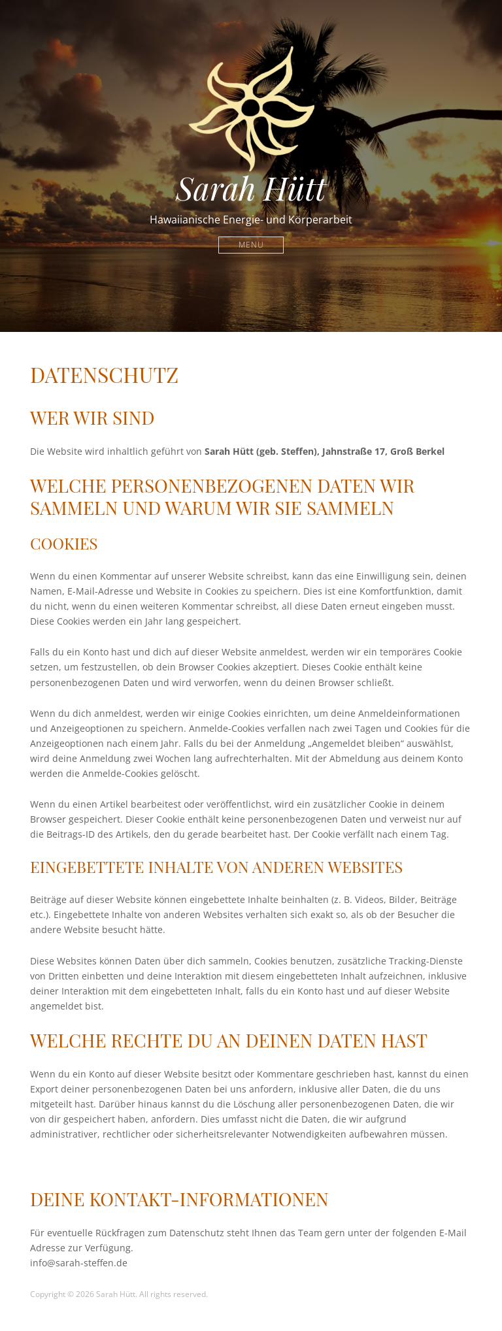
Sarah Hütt (251, 187)
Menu (251, 244)
